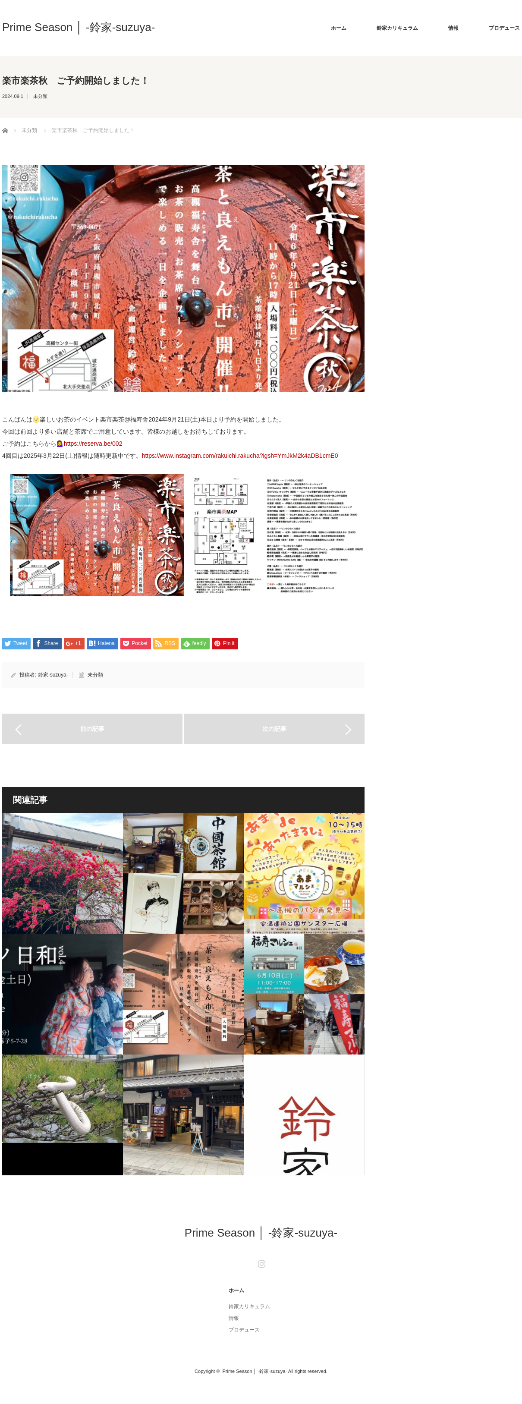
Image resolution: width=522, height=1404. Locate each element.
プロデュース (504, 28)
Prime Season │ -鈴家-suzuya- (78, 27)
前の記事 (92, 728)
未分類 (40, 96)
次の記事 (274, 728)
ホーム (338, 28)
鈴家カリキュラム (397, 28)
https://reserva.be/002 (93, 443)
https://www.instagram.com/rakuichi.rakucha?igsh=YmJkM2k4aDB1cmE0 (240, 455)
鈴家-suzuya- (53, 675)
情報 (453, 28)
